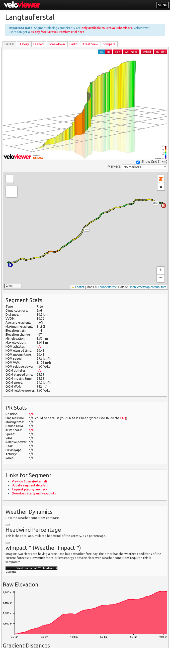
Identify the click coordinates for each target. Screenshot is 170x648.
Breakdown (57, 44)
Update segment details (29, 485)
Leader (38, 44)
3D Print (160, 51)
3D (101, 51)
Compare (109, 44)
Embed (146, 51)
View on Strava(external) (29, 481)
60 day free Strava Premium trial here (57, 32)
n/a (39, 346)
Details (9, 44)
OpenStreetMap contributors (147, 287)
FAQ (123, 418)
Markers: (114, 166)
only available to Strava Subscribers (106, 28)
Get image (131, 51)
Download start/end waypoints (34, 493)
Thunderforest (107, 287)
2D (108, 51)
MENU (162, 5)
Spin (117, 51)
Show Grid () (151, 162)
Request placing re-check (29, 489)
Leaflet (78, 287)
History (24, 44)
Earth (73, 44)
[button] (10, 264)
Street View (90, 44)
